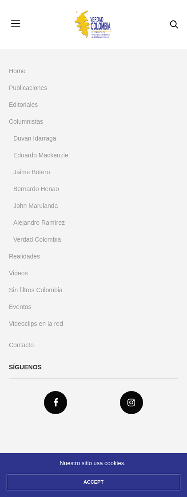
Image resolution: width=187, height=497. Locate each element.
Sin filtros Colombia (36, 290)
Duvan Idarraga (34, 138)
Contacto (21, 344)
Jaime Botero (31, 172)
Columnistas (26, 121)
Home (17, 70)
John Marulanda (35, 205)
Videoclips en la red (36, 323)
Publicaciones (28, 87)
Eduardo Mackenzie (40, 155)
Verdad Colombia (37, 239)
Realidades (24, 256)
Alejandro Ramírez (39, 222)
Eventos (20, 306)
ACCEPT (93, 482)
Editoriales (23, 104)
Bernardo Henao (36, 188)
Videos (18, 273)
